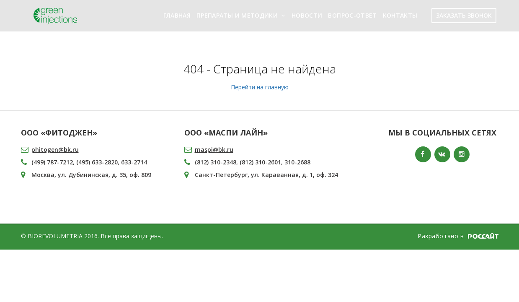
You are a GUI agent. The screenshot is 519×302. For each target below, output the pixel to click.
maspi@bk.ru (214, 150)
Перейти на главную (260, 87)
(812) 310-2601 (260, 162)
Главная (177, 15)
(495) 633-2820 (97, 162)
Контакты (400, 15)
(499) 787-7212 (52, 162)
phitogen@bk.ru (55, 150)
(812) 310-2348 (215, 162)
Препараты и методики (237, 15)
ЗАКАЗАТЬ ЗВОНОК (464, 15)
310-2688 (297, 162)
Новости (307, 15)
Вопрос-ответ (352, 15)
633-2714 (134, 162)
